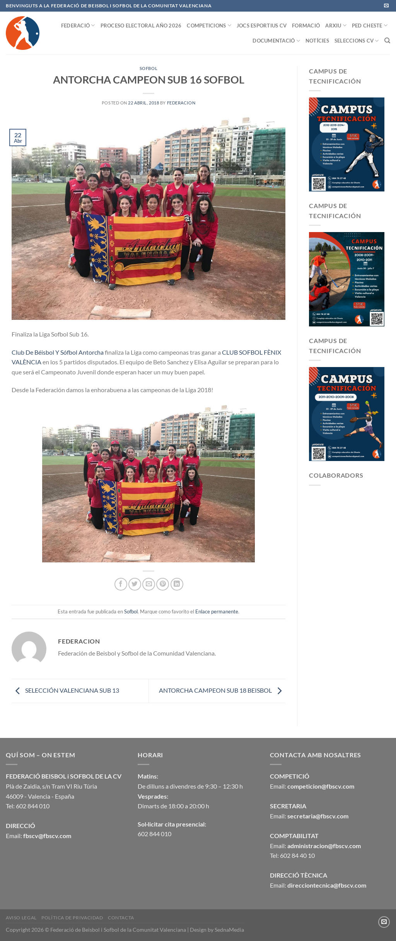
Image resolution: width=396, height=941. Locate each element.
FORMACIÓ (306, 25)
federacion (181, 102)
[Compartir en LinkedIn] (177, 584)
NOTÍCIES (317, 41)
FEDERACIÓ (78, 25)
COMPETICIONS (209, 25)
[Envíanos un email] (386, 6)
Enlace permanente (216, 611)
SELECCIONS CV (357, 40)
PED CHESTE (369, 25)
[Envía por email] (148, 584)
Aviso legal (21, 918)
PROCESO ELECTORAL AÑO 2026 (141, 25)
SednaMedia (229, 929)
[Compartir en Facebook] (120, 584)
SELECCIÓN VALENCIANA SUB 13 (65, 690)
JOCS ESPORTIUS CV (262, 25)
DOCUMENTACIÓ (276, 40)
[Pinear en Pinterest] (162, 584)
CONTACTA (121, 918)
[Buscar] (387, 40)
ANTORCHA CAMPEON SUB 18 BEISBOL (222, 690)
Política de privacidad (72, 918)
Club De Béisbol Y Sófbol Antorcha (58, 352)
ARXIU (335, 25)
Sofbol (148, 68)
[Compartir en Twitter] (134, 584)
